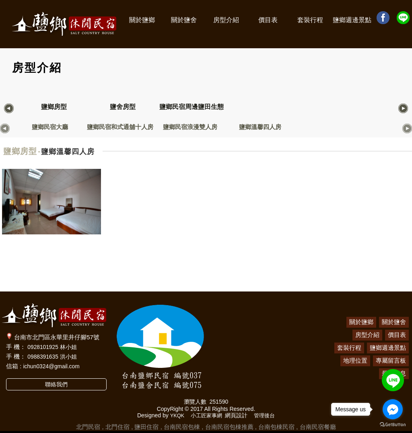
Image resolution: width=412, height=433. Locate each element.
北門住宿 (117, 426)
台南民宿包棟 (182, 426)
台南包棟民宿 (276, 426)
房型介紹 (226, 19)
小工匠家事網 (206, 415)
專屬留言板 (391, 360)
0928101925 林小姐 (54, 346)
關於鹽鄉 (142, 19)
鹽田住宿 (146, 426)
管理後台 (266, 415)
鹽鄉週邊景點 (352, 19)
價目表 (268, 19)
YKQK (175, 415)
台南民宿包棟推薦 (229, 426)
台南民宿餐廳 (318, 426)
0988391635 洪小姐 (54, 356)
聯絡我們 (56, 384)
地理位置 (355, 360)
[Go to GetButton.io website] (393, 424)
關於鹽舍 (184, 19)
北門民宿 (88, 426)
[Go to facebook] (393, 409)
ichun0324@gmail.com (54, 366)
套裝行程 (310, 19)
